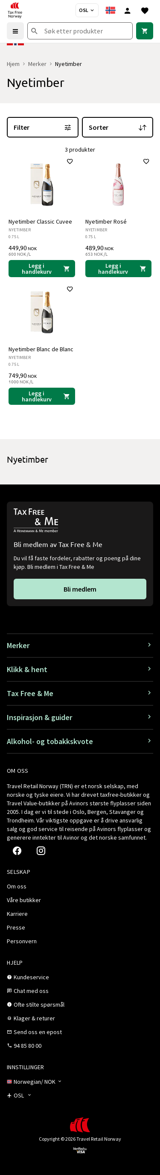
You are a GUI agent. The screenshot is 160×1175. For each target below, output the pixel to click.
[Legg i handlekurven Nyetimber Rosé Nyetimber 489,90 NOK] (118, 268)
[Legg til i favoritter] (70, 161)
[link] (144, 30)
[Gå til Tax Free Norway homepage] (15, 10)
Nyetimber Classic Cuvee (40, 221)
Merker (37, 64)
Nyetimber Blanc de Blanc (41, 349)
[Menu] (15, 30)
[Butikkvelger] (87, 10)
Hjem (13, 64)
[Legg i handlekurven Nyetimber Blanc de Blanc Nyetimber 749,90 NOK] (42, 396)
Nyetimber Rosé (106, 221)
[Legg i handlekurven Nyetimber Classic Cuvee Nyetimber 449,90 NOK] (42, 268)
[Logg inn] (127, 10)
